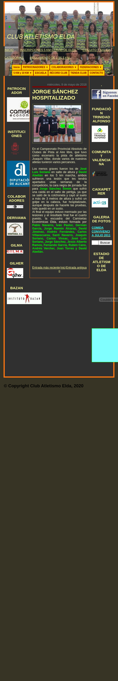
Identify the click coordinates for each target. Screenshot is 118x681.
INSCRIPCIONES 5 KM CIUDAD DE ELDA (48, 50)
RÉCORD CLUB (58, 73)
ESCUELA (40, 73)
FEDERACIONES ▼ (91, 67)
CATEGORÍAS (14, 57)
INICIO (9, 50)
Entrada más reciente (46, 267)
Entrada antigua (76, 267)
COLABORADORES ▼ (64, 67)
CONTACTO (96, 73)
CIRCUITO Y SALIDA (96, 50)
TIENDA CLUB (78, 73)
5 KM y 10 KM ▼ (23, 73)
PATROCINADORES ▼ (35, 67)
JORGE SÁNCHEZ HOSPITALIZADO (55, 95)
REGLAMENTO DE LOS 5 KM (50, 57)
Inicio (17, 67)
